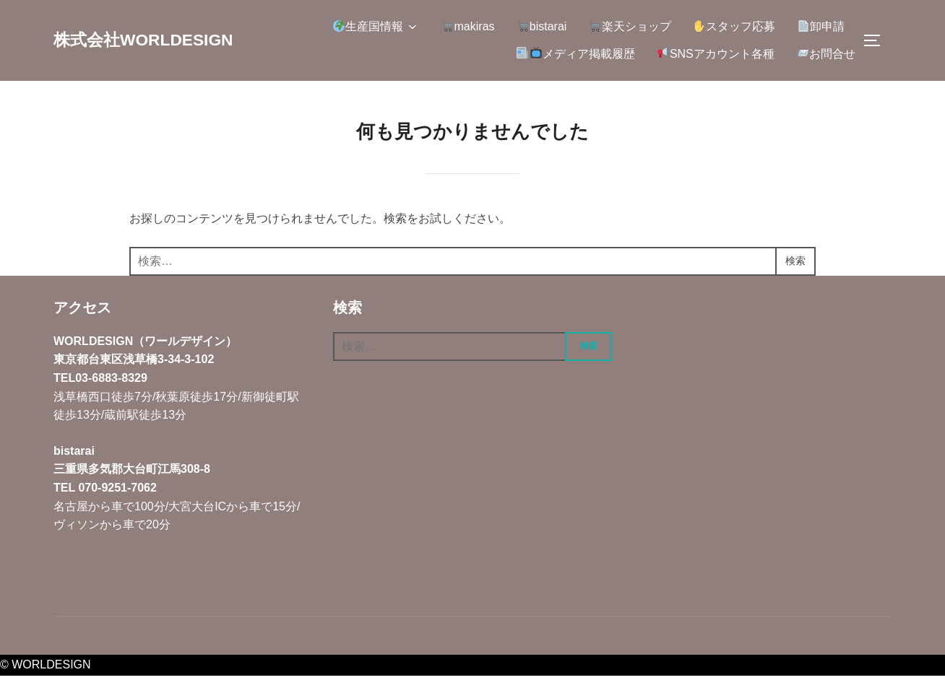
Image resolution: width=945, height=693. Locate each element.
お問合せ (826, 53)
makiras (467, 26)
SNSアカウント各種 (715, 53)
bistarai (542, 26)
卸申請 (821, 26)
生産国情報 (376, 26)
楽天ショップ (629, 26)
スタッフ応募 (734, 26)
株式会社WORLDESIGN (155, 40)
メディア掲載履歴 (575, 53)
